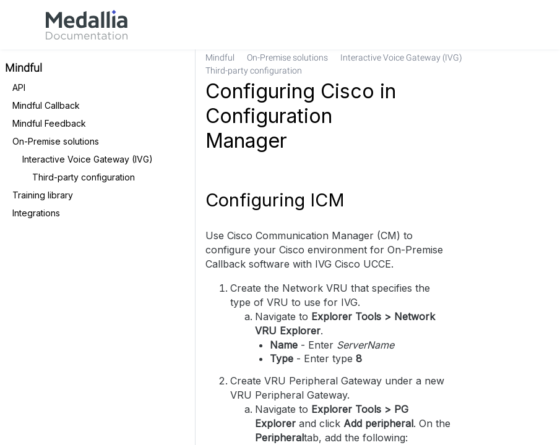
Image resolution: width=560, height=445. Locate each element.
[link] (86, 24)
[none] (545, 64)
